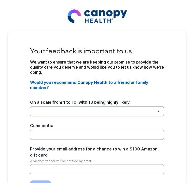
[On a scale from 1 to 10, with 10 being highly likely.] (93, 111)
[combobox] (97, 111)
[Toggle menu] (158, 111)
